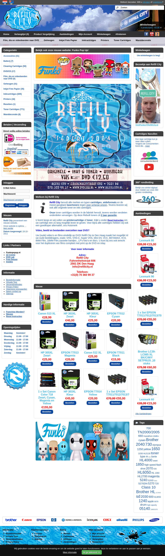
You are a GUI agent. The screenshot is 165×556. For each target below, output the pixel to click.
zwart (155, 461)
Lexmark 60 (146, 399)
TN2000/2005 (148, 432)
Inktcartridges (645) (12, 94)
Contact (38, 533)
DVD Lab (10, 257)
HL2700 (143, 476)
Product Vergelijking (44, 34)
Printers (105, 40)
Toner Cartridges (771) (13, 109)
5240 (143, 480)
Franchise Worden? (15, 312)
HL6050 (144, 472)
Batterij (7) (8, 61)
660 (140, 435)
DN (150, 457)
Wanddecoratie (143, 40)
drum (143, 504)
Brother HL (145, 491)
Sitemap (9, 294)
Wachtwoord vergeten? (13, 200)
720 (157, 483)
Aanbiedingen (67, 34)
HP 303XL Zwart (70, 315)
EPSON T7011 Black (116, 354)
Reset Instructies (14, 316)
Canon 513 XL (47, 313)
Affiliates (67, 539)
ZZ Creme (10, 255)
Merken (66, 533)
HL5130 (147, 453)
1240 (143, 501)
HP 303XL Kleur (70, 393)
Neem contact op (13, 291)
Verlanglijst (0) (21, 34)
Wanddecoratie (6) (12, 114)
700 (148, 428)
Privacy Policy (12, 287)
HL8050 (157, 497)
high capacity (152, 505)
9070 (156, 501)
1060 (157, 473)
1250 (140, 449)
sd (138, 496)
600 (151, 496)
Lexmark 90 (146, 276)
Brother (152, 440)
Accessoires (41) (11, 56)
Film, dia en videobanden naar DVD (21, 40)
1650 (155, 449)
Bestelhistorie (98, 536)
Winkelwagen (104, 34)
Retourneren (40, 536)
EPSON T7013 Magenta (70, 354)
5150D (150, 480)
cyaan (142, 440)
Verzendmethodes (14, 284)
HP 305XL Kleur (93, 315)
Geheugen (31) (10, 84)
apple (151, 501)
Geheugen (49, 40)
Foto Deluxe (11, 259)
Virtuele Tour (11, 282)
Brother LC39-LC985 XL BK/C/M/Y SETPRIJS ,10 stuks (147, 357)
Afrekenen (121, 34)
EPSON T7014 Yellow (93, 393)
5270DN (143, 483)
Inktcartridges (89, 40)
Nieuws (9, 314)
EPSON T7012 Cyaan (116, 315)
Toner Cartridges (122, 40)
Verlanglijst (97, 539)
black (155, 480)
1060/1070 (154, 509)
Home (6, 34)
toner (155, 453)
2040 (140, 444)
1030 (140, 453)
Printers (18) (9, 99)
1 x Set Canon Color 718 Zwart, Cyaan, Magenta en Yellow (47, 397)
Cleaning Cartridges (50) (14, 66)
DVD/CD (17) (9, 71)
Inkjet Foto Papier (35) (13, 89)
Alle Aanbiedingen (143, 414)
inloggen (146, 2)
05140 (144, 508)
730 (148, 444)
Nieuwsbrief (97, 542)
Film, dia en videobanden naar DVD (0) (15, 77)
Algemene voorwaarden (16, 289)
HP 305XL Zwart (47, 354)
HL (152, 473)
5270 (151, 483)
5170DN (158, 492)
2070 (149, 468)
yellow (147, 449)
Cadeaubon (68, 536)
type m (144, 456)
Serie (154, 456)
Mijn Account (85, 34)
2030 (144, 496)
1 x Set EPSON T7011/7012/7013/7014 (146, 314)
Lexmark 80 (146, 240)
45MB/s (156, 436)
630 (154, 469)
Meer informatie (70, 552)
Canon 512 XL (93, 352)
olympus (156, 445)
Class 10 (148, 487)
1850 (140, 464)
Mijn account (98, 533)
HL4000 (145, 460)
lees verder (8, 228)
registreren (157, 2)
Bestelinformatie (13, 280)
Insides (9, 262)
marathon (148, 436)
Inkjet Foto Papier (68, 40)
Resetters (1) (9, 104)
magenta (153, 476)
